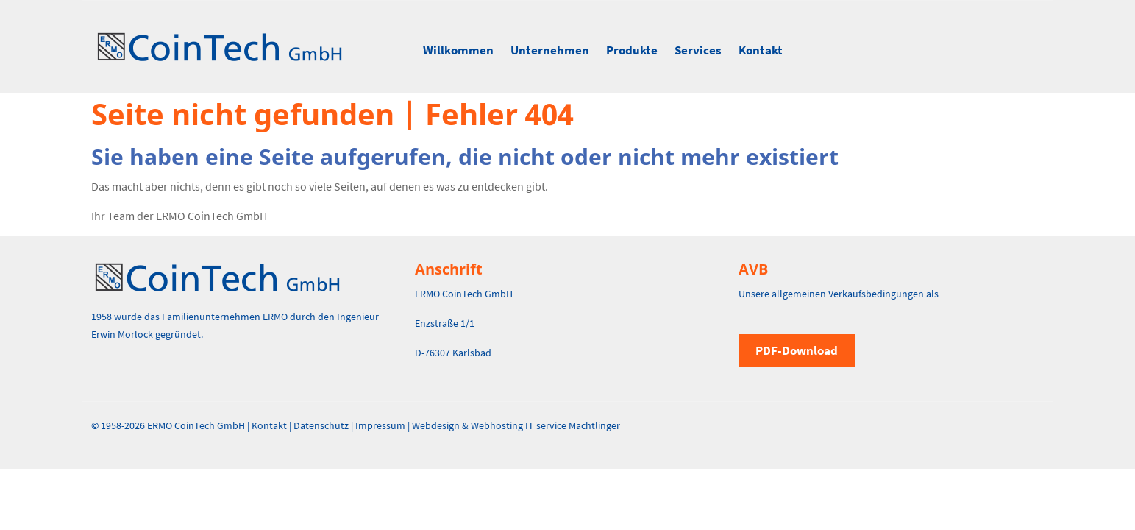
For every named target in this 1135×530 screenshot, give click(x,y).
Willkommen (458, 50)
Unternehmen (549, 50)
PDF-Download (796, 350)
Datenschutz (321, 425)
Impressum (380, 425)
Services (698, 50)
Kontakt (761, 50)
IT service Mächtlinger (572, 425)
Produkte (632, 50)
